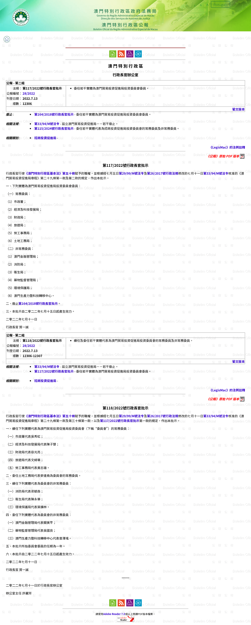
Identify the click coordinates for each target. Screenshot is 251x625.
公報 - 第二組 (15, 83)
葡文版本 (238, 109)
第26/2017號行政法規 (162, 173)
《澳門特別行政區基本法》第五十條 (50, 173)
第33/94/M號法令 (46, 123)
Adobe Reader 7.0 (114, 614)
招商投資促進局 (45, 137)
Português (221, 4)
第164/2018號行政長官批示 (54, 114)
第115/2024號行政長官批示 (54, 128)
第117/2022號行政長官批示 (54, 371)
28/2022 (29, 93)
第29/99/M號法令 (131, 173)
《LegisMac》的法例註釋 (227, 147)
